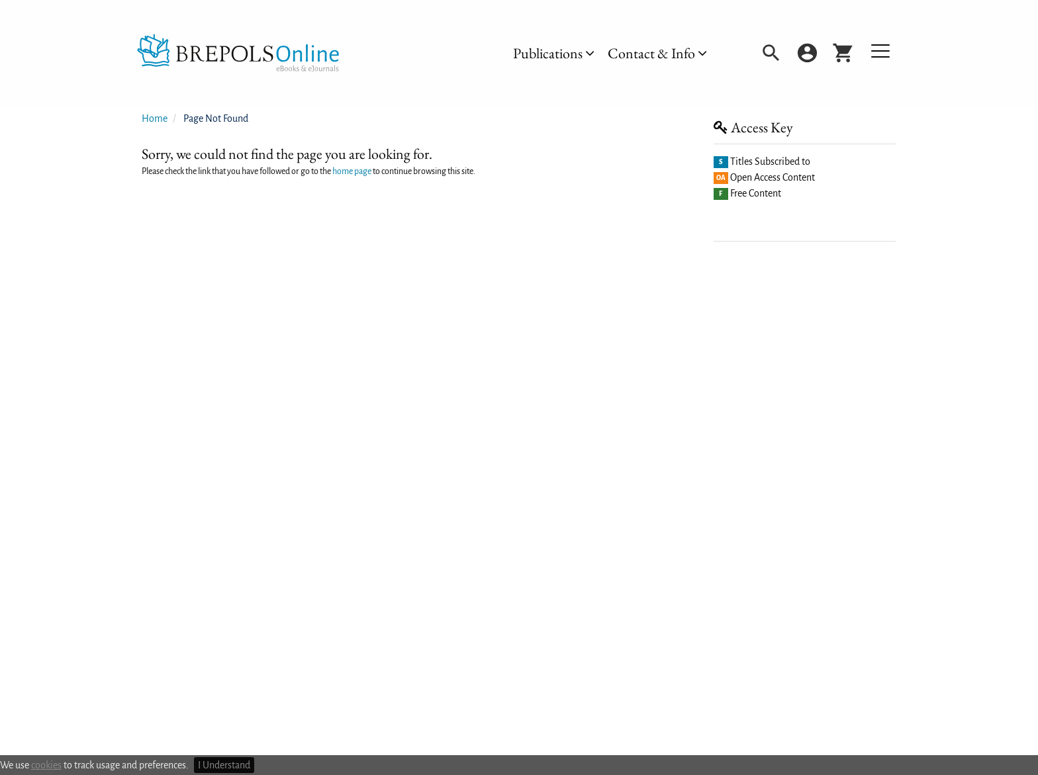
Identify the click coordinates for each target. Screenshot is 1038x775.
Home (154, 118)
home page (351, 171)
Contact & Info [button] (657, 53)
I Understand (224, 765)
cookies (46, 765)
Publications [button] (553, 53)
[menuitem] (553, 53)
